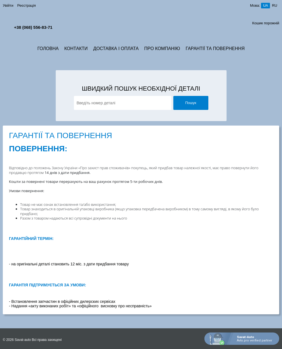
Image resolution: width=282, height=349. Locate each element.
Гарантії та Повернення (215, 48)
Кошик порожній (265, 23)
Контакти (76, 48)
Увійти (8, 5)
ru (274, 5)
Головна (48, 48)
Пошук (190, 103)
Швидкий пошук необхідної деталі (141, 89)
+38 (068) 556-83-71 (33, 27)
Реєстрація (26, 5)
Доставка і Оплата (116, 48)
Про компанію (162, 48)
